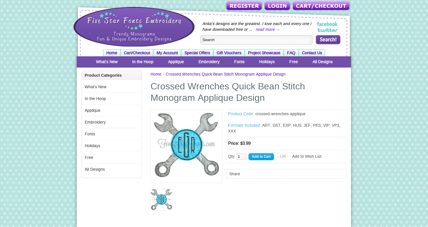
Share (234, 174)
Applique (176, 61)
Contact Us (312, 53)
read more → (268, 29)
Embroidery (208, 61)
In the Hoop (142, 61)
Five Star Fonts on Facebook (328, 24)
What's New (106, 61)
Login (278, 6)
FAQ (291, 53)
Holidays (267, 61)
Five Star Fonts (133, 26)
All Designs (323, 61)
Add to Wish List (306, 156)
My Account (167, 53)
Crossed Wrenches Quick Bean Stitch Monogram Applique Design (226, 74)
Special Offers (197, 53)
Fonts (239, 61)
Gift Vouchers (229, 53)
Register (244, 6)
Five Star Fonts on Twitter (328, 29)
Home (111, 53)
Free (293, 61)
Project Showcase (264, 53)
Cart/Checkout (321, 6)
